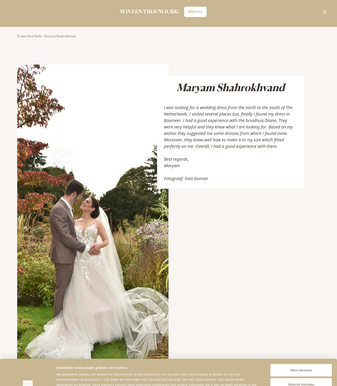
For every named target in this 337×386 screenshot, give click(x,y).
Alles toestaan (301, 344)
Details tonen (232, 377)
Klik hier (195, 12)
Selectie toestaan (301, 358)
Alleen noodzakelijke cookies (301, 372)
